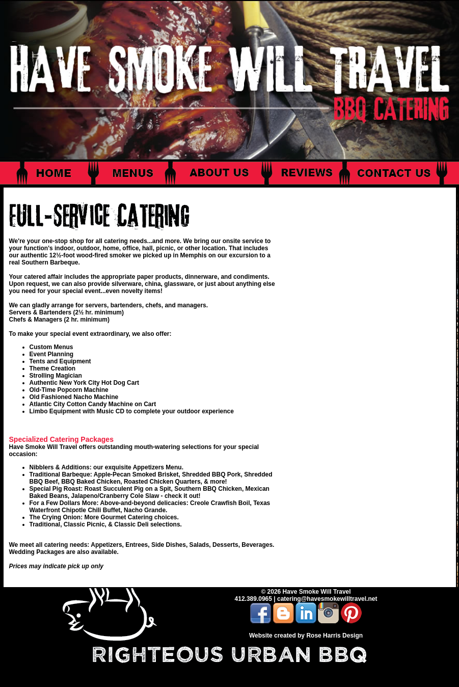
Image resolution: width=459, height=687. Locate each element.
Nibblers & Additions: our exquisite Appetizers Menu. (106, 467)
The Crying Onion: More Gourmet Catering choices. (104, 517)
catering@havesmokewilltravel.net (327, 598)
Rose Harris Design (334, 635)
